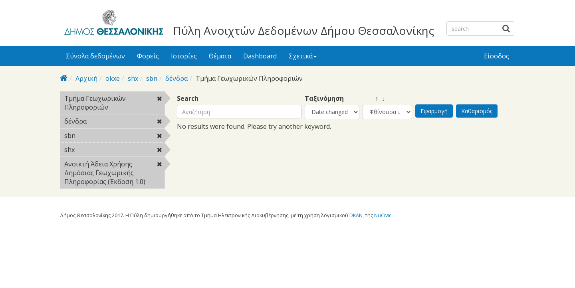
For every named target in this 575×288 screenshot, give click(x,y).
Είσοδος (496, 56)
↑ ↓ (374, 98)
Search (187, 98)
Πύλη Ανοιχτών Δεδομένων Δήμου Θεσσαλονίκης (303, 30)
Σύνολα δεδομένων (95, 56)
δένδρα (176, 78)
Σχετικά (303, 56)
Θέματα (220, 56)
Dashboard (260, 56)
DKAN (356, 215)
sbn (151, 78)
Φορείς (148, 56)
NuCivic (382, 215)
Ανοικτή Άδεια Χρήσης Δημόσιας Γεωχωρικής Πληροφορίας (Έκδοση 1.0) (114, 174)
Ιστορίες (184, 56)
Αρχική (86, 78)
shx (133, 78)
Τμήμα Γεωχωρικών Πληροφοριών (114, 104)
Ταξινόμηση (324, 98)
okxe (112, 78)
